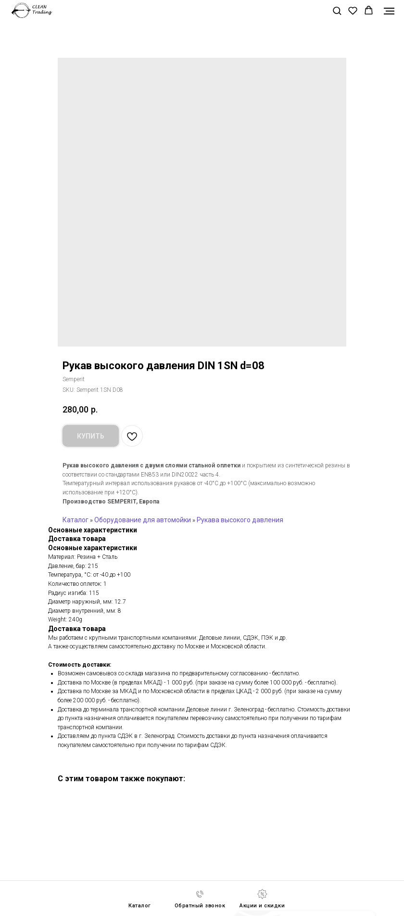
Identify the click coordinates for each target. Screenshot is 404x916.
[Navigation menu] (389, 11)
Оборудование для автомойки (142, 520)
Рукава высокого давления (240, 520)
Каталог (75, 520)
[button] (336, 10)
